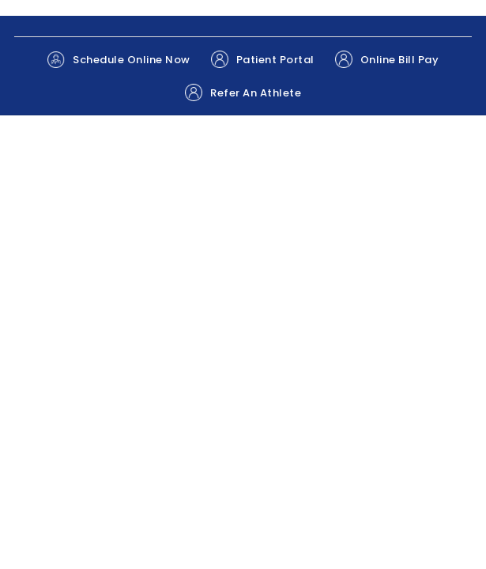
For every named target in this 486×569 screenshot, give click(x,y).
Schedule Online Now (118, 59)
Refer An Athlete (243, 92)
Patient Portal (263, 59)
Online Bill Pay (387, 59)
